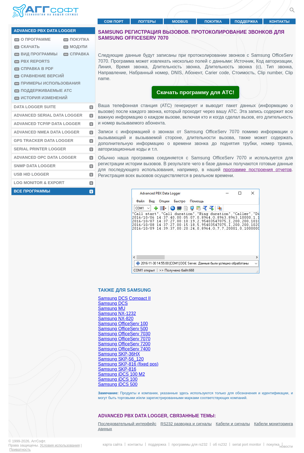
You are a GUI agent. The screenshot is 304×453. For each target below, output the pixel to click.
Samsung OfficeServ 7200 (124, 343)
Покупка (213, 21)
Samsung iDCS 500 (118, 384)
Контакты (280, 21)
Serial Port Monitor (246, 444)
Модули (78, 46)
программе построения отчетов (257, 169)
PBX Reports (35, 61)
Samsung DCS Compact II (124, 298)
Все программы (32, 191)
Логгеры (147, 21)
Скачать (30, 46)
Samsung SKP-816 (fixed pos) (128, 364)
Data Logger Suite (35, 107)
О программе (36, 39)
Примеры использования (41, 83)
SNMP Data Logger (35, 166)
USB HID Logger (31, 174)
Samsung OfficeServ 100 (123, 323)
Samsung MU (111, 308)
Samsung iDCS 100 (118, 379)
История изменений (41, 98)
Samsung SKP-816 (117, 369)
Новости (286, 446)
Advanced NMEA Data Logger (46, 132)
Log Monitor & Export (39, 182)
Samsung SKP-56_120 (121, 359)
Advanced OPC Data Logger (45, 157)
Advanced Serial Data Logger (48, 115)
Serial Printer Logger (40, 149)
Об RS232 (220, 444)
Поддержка (246, 21)
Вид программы (39, 54)
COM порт (113, 21)
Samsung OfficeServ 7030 (124, 333)
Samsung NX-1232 (117, 313)
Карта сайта (112, 444)
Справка (79, 54)
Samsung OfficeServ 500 (123, 328)
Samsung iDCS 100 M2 (121, 374)
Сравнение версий (41, 76)
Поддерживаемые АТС (41, 90)
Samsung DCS (113, 303)
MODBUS (180, 21)
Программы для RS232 (190, 444)
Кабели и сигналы (233, 424)
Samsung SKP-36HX (119, 354)
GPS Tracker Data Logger (43, 140)
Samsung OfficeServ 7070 (124, 338)
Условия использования (60, 445)
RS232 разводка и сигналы (185, 424)
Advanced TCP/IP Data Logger (47, 123)
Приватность (20, 449)
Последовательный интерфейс (127, 424)
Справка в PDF (37, 68)
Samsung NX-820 (115, 318)
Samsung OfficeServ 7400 (124, 348)
